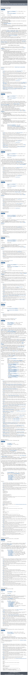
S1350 (4, 383)
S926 (3, 489)
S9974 (4, 293)
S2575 (4, 72)
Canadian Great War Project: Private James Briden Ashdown (14, 88)
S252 (3, 408)
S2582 (4, 291)
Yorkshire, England (23, 640)
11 (14, 553)
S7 (3, 78)
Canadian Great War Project (18, 88)
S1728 (4, 617)
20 (17, 373)
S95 (3, 516)
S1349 (4, 394)
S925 (3, 565)
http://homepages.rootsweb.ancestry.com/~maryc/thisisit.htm (14, 384)
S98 (3, 487)
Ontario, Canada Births (20, 132)
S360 (3, 618)
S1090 (4, 422)
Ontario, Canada (16, 103)
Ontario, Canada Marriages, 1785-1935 (13, 395)
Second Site (13, 674)
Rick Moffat (13, 672)
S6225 (4, 426)
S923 (3, 518)
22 (18, 376)
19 (16, 371)
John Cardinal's (9, 674)
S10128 (4, 143)
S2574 (4, 288)
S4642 (4, 88)
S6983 (4, 401)
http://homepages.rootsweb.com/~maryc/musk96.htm (10, 388)
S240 (3, 75)
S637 (3, 657)
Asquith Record (18, 80)
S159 (3, 524)
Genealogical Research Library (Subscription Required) (14, 409)
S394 (3, 656)
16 (13, 479)
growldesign (22, 674)
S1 (3, 530)
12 (12, 356)
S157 (3, 482)
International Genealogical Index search (20, 504)
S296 (3, 82)
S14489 (4, 414)
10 (14, 362)
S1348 (4, 132)
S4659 (4, 296)
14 (18, 364)
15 (14, 477)
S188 (3, 504)
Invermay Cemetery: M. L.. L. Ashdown (8, 411)
